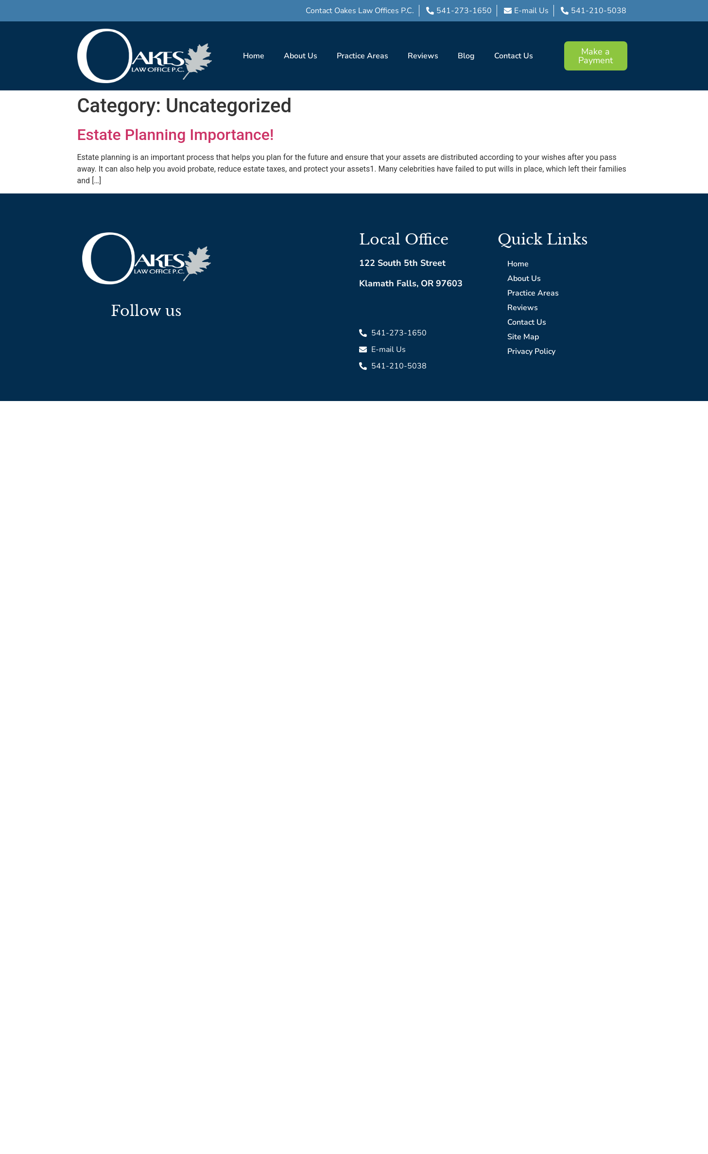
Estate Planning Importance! (175, 134)
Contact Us (513, 56)
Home (253, 56)
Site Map (523, 337)
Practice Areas (362, 56)
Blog (466, 56)
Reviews (423, 56)
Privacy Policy (531, 351)
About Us (300, 56)
